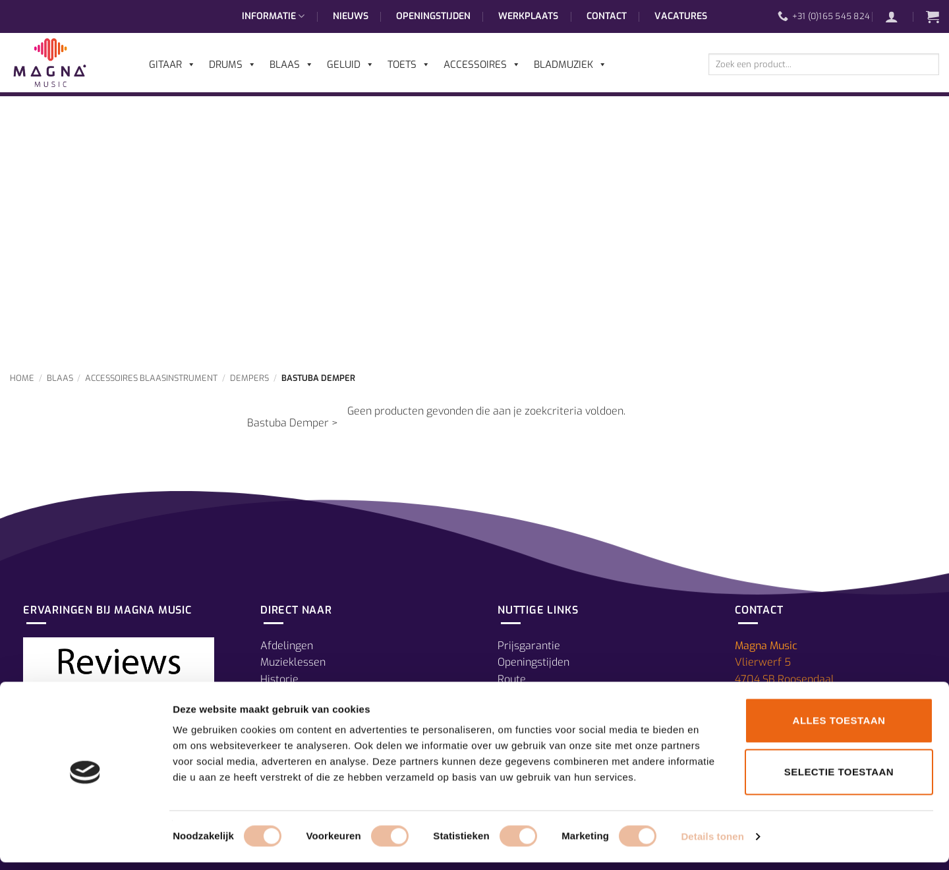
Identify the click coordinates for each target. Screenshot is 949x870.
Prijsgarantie (529, 645)
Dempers (249, 378)
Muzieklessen (293, 662)
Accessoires (482, 64)
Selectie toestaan (839, 779)
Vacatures (680, 16)
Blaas (60, 378)
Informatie (273, 16)
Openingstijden (433, 16)
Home (22, 378)
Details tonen (712, 844)
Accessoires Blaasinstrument (151, 378)
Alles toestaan (839, 728)
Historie (279, 679)
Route (512, 679)
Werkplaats (528, 16)
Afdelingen (286, 645)
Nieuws (350, 16)
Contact (607, 16)
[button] (898, 16)
